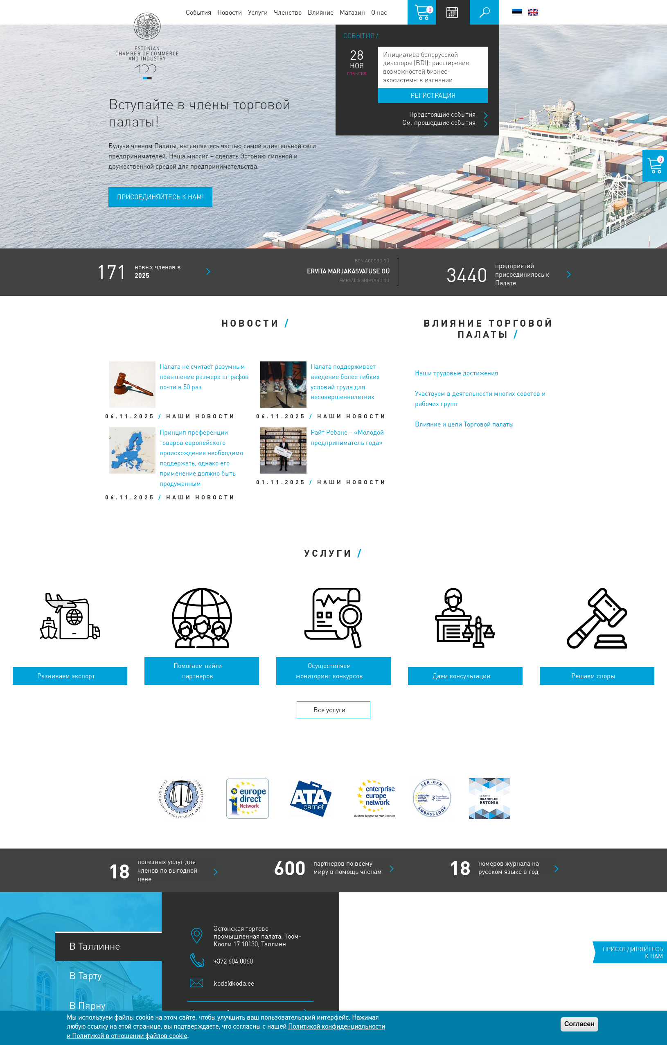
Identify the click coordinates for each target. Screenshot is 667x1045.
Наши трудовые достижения (456, 372)
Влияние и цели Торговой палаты (464, 424)
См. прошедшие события (438, 122)
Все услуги (329, 709)
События (198, 12)
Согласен (579, 1023)
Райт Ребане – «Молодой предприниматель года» (347, 437)
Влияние (321, 12)
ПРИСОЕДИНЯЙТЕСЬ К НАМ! (160, 196)
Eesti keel (517, 12)
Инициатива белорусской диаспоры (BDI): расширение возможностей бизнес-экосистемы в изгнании (426, 67)
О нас (379, 12)
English (533, 12)
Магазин (352, 12)
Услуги (258, 12)
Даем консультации (461, 675)
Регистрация (432, 95)
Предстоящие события (442, 114)
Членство (288, 12)
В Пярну (87, 1005)
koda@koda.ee (234, 983)
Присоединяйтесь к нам (633, 952)
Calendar (452, 12)
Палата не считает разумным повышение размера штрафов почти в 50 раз (204, 376)
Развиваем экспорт (66, 675)
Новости (229, 12)
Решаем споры (593, 675)
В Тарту (85, 975)
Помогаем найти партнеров (198, 670)
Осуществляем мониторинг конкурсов (329, 670)
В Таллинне (94, 945)
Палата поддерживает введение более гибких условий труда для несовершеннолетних (345, 381)
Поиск (484, 12)
